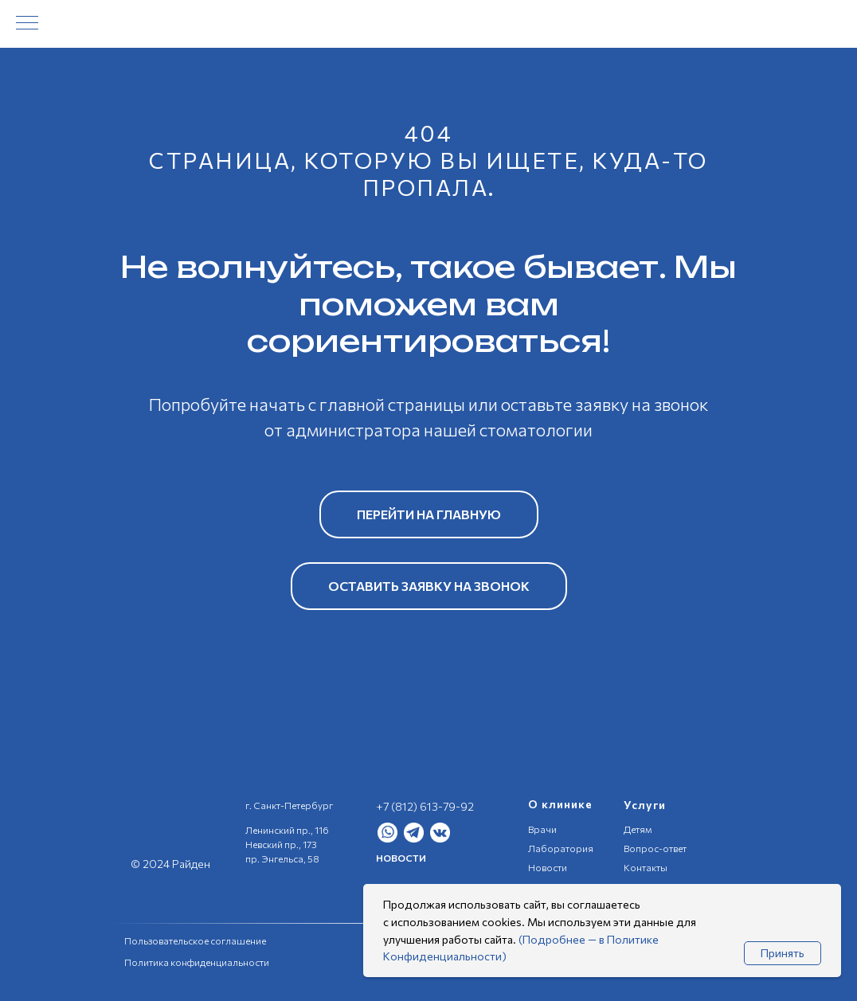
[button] (429, 586)
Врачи (542, 829)
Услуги (645, 804)
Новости (547, 867)
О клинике (560, 804)
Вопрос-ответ (655, 848)
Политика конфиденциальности (196, 962)
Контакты (645, 867)
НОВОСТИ (401, 857)
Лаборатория (560, 848)
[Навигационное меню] (27, 24)
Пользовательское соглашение (195, 940)
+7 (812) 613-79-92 (425, 806)
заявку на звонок (641, 404)
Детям (638, 829)
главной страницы (392, 404)
